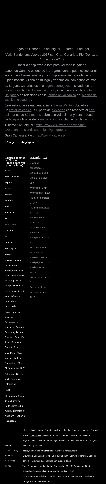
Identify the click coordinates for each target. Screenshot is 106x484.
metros (36, 115)
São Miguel (33, 90)
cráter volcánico (20, 110)
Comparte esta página (20, 142)
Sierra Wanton (63, 105)
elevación (58, 110)
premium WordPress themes (10, 461)
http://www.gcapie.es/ (50, 135)
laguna (50, 86)
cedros (88, 119)
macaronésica (50, 119)
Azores (15, 90)
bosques (15, 119)
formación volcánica (62, 95)
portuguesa (63, 86)
